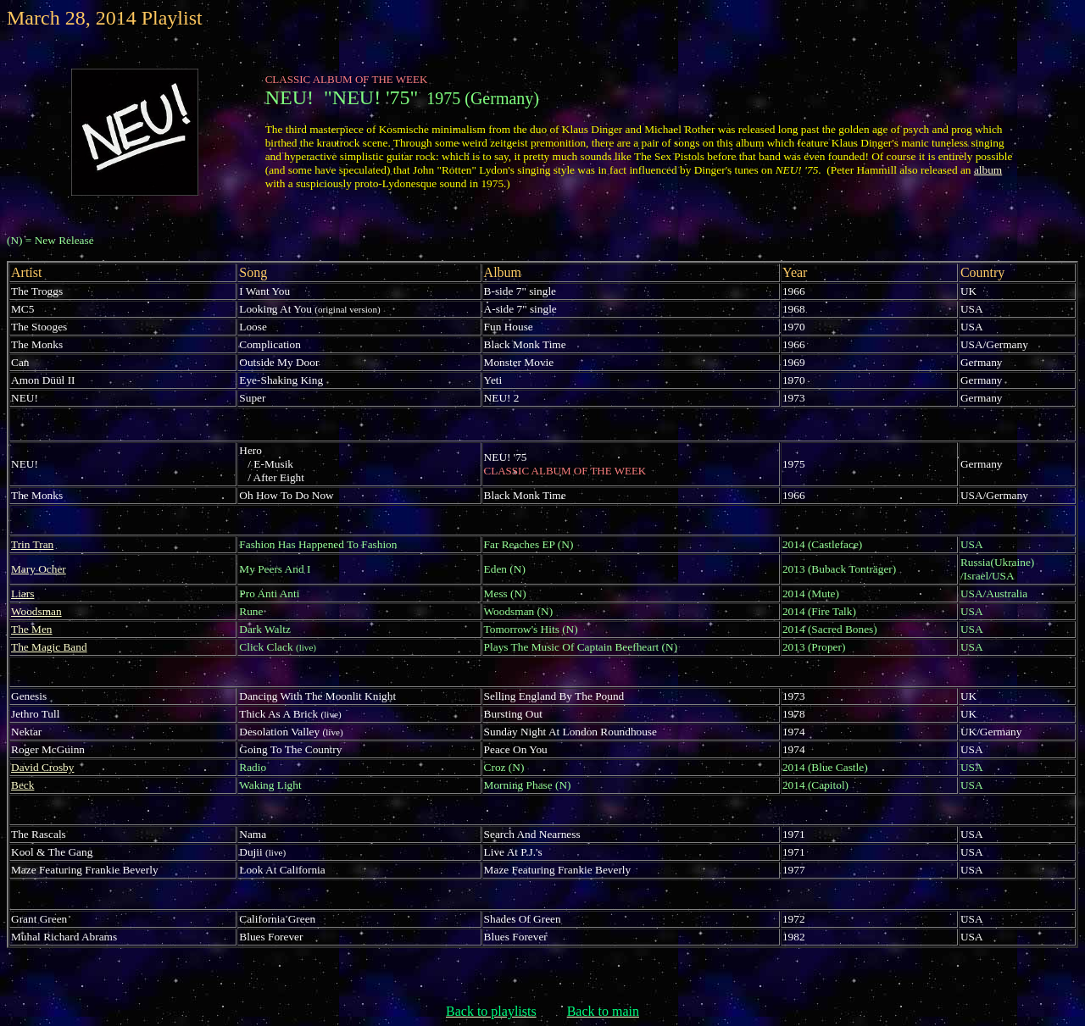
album (988, 170)
